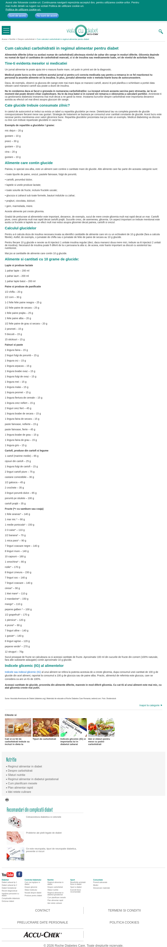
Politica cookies (124, 922)
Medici (95, 885)
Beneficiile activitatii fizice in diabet (78, 883)
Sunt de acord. (17, 15)
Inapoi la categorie (149, 705)
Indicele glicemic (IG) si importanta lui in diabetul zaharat (73, 731)
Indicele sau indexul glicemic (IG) (23, 672)
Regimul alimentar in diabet (55, 883)
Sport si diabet (76, 887)
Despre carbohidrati (26, 39)
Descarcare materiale (101, 888)
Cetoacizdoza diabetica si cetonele (43, 817)
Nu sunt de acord (47, 15)
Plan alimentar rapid (55, 900)
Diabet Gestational (9, 888)
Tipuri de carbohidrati (46, 729)
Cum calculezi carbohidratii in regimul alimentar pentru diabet (63, 39)
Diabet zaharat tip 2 (9, 885)
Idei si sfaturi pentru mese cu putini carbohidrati (101, 731)
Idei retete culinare (54, 903)
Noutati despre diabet (33, 893)
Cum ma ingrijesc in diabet (32, 883)
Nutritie (12, 39)
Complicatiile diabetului (11, 898)
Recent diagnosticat (9, 891)
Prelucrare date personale (42, 922)
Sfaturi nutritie (52, 890)
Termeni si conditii (124, 910)
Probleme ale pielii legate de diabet (44, 832)
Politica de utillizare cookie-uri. (23, 9)
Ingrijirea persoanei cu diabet (10, 895)
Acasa (4, 39)
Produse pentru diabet (33, 896)
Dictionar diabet (8, 901)
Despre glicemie (31, 887)
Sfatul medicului (31, 890)
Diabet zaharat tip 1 (9, 882)
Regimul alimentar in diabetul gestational (55, 894)
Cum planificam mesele (56, 897)
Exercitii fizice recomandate (75, 891)
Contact (42, 910)
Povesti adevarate (100, 882)
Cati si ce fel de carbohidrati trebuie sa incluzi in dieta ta (18, 731)
